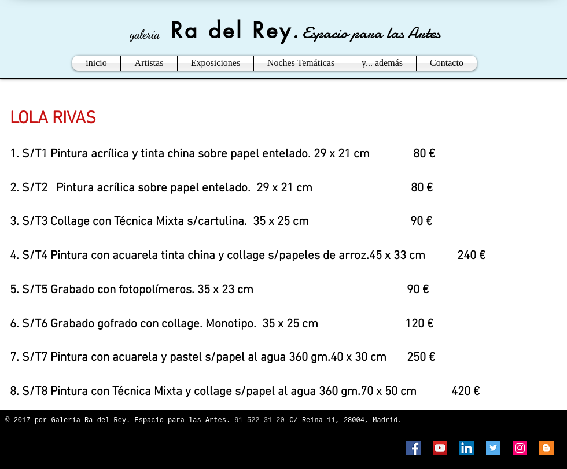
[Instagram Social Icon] (520, 448)
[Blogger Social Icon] (546, 448)
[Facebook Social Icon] (413, 448)
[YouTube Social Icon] (440, 448)
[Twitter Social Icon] (493, 448)
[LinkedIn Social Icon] (466, 448)
